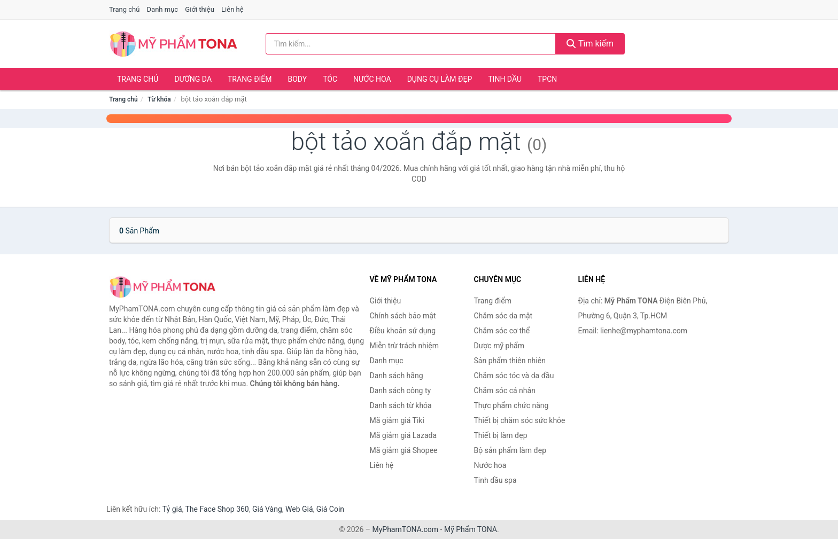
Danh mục (163, 9)
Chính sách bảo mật (403, 315)
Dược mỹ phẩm (499, 345)
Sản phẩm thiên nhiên (510, 360)
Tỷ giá (172, 509)
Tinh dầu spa (495, 480)
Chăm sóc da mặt (503, 315)
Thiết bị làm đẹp (500, 435)
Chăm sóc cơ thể (502, 330)
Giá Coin (330, 509)
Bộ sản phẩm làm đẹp (510, 450)
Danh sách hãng (396, 375)
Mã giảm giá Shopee (404, 450)
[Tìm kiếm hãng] (411, 43)
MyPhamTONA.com (405, 529)
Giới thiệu (199, 9)
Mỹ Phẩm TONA (470, 529)
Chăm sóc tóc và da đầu (514, 375)
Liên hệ (232, 9)
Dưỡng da (193, 79)
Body (297, 79)
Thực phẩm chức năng (511, 405)
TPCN (547, 79)
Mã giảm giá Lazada (403, 435)
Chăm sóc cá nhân (505, 390)
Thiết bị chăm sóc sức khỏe (519, 420)
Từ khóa (159, 99)
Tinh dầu (505, 79)
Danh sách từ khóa (401, 405)
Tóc (330, 79)
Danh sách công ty (400, 390)
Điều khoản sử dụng (403, 330)
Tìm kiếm (590, 43)
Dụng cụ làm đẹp (439, 79)
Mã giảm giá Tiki (397, 420)
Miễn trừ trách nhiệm (404, 345)
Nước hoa (372, 79)
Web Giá (299, 509)
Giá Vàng (267, 509)
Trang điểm (250, 79)
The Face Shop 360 (217, 509)
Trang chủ (124, 9)
